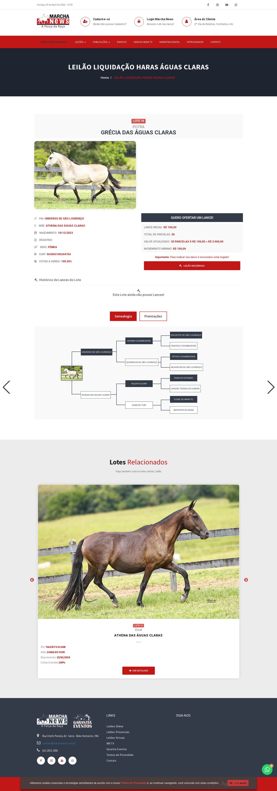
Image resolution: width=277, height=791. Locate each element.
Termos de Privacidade (120, 755)
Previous (31, 579)
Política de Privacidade (132, 783)
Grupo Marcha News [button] (54, 42)
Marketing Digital (169, 42)
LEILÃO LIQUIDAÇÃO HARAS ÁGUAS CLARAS (138, 66)
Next (245, 579)
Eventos (122, 42)
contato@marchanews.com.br (59, 743)
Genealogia (123, 316)
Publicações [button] (101, 42)
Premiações (153, 316)
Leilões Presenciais (118, 732)
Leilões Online (114, 726)
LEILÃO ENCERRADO (192, 265)
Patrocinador (195, 42)
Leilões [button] (80, 42)
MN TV (110, 743)
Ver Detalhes (138, 670)
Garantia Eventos (116, 749)
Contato (215, 42)
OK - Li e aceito (237, 783)
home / (106, 77)
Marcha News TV (143, 42)
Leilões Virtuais (115, 737)
